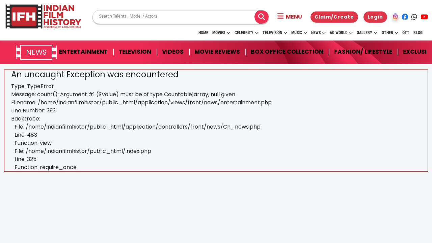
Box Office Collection (287, 52)
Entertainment (83, 52)
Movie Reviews (217, 52)
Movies (221, 32)
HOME (203, 32)
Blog (418, 32)
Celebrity (247, 32)
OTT (405, 32)
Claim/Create (334, 17)
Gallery (367, 32)
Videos (173, 52)
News (318, 32)
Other (390, 32)
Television (275, 32)
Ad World (341, 32)
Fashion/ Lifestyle (363, 52)
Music (299, 32)
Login (375, 17)
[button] (290, 17)
